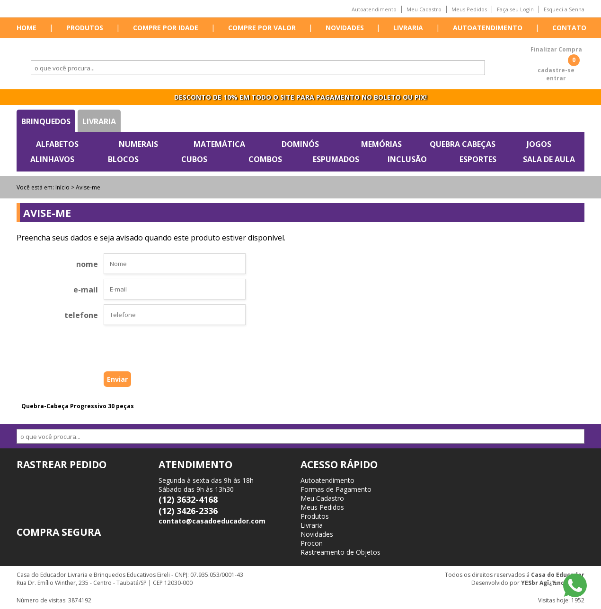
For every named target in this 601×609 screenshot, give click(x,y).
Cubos (194, 159)
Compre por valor (262, 27)
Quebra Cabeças (462, 144)
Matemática (219, 144)
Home (26, 27)
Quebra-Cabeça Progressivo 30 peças (77, 406)
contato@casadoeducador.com (212, 520)
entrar (556, 78)
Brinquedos (46, 121)
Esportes (478, 159)
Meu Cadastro (424, 9)
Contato (569, 27)
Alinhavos (52, 159)
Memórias (381, 144)
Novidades (345, 27)
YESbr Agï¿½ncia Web (552, 583)
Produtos (84, 27)
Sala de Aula (549, 159)
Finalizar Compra (556, 49)
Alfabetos (57, 144)
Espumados (336, 159)
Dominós (300, 144)
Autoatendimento (374, 9)
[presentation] (159, 350)
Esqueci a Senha (564, 9)
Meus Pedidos (469, 9)
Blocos (123, 159)
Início (62, 187)
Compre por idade (165, 27)
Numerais (138, 144)
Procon (311, 543)
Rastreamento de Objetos (340, 552)
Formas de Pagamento (335, 489)
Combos (265, 159)
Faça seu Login (515, 9)
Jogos (539, 144)
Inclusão (407, 159)
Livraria (408, 27)
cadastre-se (556, 70)
